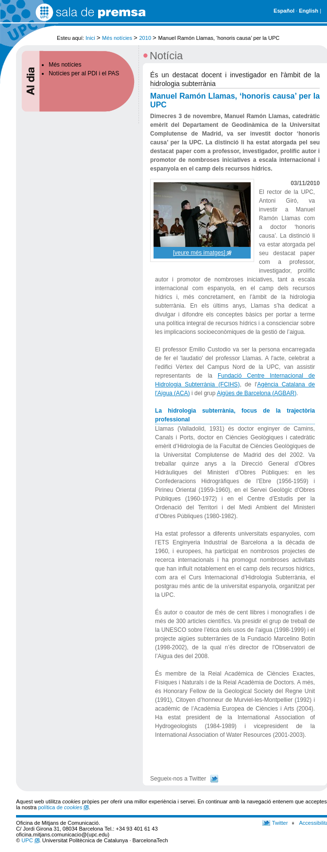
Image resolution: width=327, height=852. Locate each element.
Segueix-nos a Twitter (178, 778)
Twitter (280, 823)
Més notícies (117, 38)
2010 (145, 38)
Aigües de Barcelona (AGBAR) (256, 393)
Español (284, 11)
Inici (90, 38)
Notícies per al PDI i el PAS (84, 73)
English (308, 11)
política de (63, 807)
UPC (30, 840)
